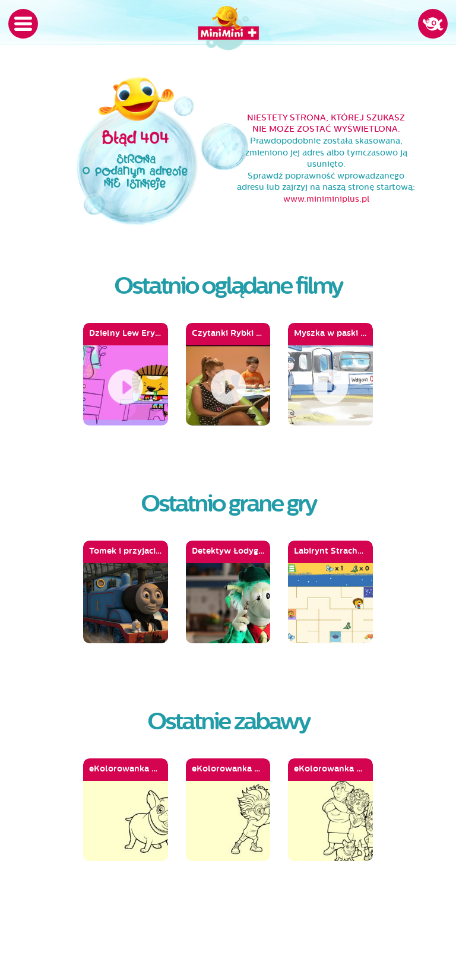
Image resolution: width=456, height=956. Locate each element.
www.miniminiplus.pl (326, 199)
